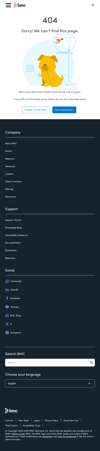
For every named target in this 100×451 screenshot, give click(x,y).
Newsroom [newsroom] (10, 196)
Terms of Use (18, 433)
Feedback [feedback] (10, 166)
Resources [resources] (10, 258)
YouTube (12, 307)
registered (47, 436)
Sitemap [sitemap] (9, 189)
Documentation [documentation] (13, 242)
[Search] (93, 5)
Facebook (12, 298)
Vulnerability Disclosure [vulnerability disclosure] (16, 235)
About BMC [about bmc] (11, 143)
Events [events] (8, 151)
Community (13, 281)
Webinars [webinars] (10, 158)
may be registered (67, 436)
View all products (64, 109)
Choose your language (23, 374)
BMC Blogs (13, 315)
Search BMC (15, 353)
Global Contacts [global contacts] (13, 181)
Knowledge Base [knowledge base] (13, 227)
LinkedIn (12, 290)
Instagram (13, 333)
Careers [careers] (9, 173)
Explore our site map (35, 109)
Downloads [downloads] (10, 250)
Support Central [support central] (13, 220)
